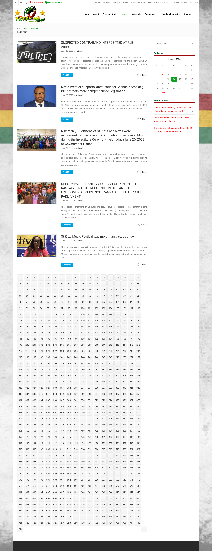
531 (76, 455)
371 (89, 400)
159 (117, 326)
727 (62, 523)
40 (41, 289)
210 (96, 345)
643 (103, 492)
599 (48, 480)
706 (41, 516)
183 (34, 339)
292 (41, 375)
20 (27, 283)
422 (69, 418)
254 (27, 363)
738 (138, 523)
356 (110, 394)
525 (34, 455)
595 (20, 480)
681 (117, 504)
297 (76, 375)
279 (76, 369)
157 (103, 326)
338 (110, 388)
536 (110, 455)
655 (62, 498)
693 (76, 510)
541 (20, 461)
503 (131, 443)
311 (48, 382)
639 (76, 492)
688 (41, 510)
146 (27, 326)
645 (117, 492)
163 (20, 332)
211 (103, 345)
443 (89, 424)
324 (138, 382)
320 (110, 382)
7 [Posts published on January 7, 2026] (174, 74)
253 (20, 363)
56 (27, 296)
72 (138, 296)
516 (96, 449)
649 (20, 498)
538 (124, 455)
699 (117, 510)
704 (27, 516)
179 (131, 332)
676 (83, 504)
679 (103, 504)
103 (103, 308)
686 (27, 510)
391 (103, 406)
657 (76, 498)
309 (34, 382)
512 (69, 449)
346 (41, 394)
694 (83, 510)
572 (110, 467)
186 (55, 339)
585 (76, 474)
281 (89, 369)
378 (138, 400)
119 (89, 314)
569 (89, 467)
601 (62, 480)
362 (27, 400)
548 (69, 461)
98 (69, 308)
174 (96, 332)
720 (138, 516)
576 (138, 467)
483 (117, 437)
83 (90, 302)
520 (124, 449)
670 (41, 504)
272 (27, 369)
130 (41, 320)
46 (83, 289)
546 (55, 461)
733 (103, 523)
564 (55, 467)
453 (34, 431)
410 (110, 412)
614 (27, 486)
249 (117, 357)
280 (83, 369)
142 (124, 320)
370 (83, 400)
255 (34, 363)
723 (34, 523)
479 (89, 437)
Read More (67, 75)
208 (83, 345)
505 (20, 449)
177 (117, 332)
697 (103, 510)
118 (83, 314)
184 (41, 339)
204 (55, 345)
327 (34, 388)
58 (41, 296)
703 (20, 516)
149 (48, 326)
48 (97, 289)
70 (124, 296)
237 (34, 357)
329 (48, 388)
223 (62, 351)
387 (76, 406)
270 (138, 363)
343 (20, 394)
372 (96, 400)
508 (41, 449)
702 (138, 510)
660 (96, 498)
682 (124, 504)
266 (110, 363)
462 (96, 431)
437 (48, 424)
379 (20, 406)
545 (48, 461)
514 (83, 449)
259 (62, 363)
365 (48, 400)
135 (76, 320)
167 (48, 332)
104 (110, 308)
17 (131, 277)
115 (62, 314)
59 (48, 296)
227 (89, 351)
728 (69, 523)
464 (110, 431)
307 (20, 382)
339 (117, 388)
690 (55, 510)
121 (103, 314)
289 (20, 375)
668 (27, 504)
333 (76, 388)
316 (83, 382)
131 (48, 320)
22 (41, 283)
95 (48, 308)
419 (48, 418)
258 (55, 363)
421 (62, 418)
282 (96, 369)
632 (27, 492)
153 (76, 326)
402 (55, 412)
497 (89, 443)
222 (55, 351)
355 (103, 394)
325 (20, 388)
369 (76, 400)
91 (20, 308)
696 (96, 510)
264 (96, 363)
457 (62, 431)
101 (89, 308)
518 (110, 449)
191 (89, 339)
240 (55, 357)
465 (117, 431)
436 (41, 424)
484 (124, 437)
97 (62, 308)
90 (138, 302)
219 (34, 351)
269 (131, 363)
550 (83, 461)
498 (96, 443)
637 (62, 492)
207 (76, 345)
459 (76, 431)
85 (103, 302)
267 (117, 363)
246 (96, 357)
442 (83, 424)
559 (20, 467)
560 (27, 467)
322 (124, 382)
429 (117, 418)
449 (131, 424)
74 (27, 302)
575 (131, 467)
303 (117, 375)
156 (96, 326)
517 (103, 449)
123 (117, 314)
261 (76, 363)
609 (117, 480)
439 (62, 424)
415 (20, 418)
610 (124, 480)
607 (103, 480)
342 (138, 388)
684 (138, 504)
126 (138, 314)
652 (41, 498)
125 (131, 314)
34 (124, 283)
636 (55, 492)
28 (83, 283)
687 (34, 510)
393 (117, 406)
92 (27, 308)
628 (124, 486)
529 (62, 455)
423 (76, 418)
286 (124, 369)
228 (96, 351)
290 (27, 375)
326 (27, 388)
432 (138, 418)
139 (103, 320)
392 (110, 406)
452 (27, 431)
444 (96, 424)
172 (83, 332)
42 (55, 289)
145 (20, 326)
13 (103, 277)
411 (117, 412)
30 (97, 283)
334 (83, 388)
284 (110, 369)
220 (41, 351)
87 (117, 302)
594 (138, 474)
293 (48, 375)
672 (55, 504)
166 (41, 332)
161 (131, 326)
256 (41, 363)
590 (110, 474)
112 (41, 314)
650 (27, 498)
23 (48, 283)
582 (55, 474)
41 (48, 289)
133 (62, 320)
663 (117, 498)
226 (83, 351)
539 (131, 455)
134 (69, 320)
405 (76, 412)
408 (96, 412)
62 (69, 296)
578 (27, 474)
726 (55, 523)
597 (34, 480)
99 (76, 308)
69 (117, 296)
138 (96, 320)
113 (48, 314)
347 (48, 394)
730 (83, 523)
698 (110, 510)
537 (117, 455)
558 (138, 461)
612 (138, 480)
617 (48, 486)
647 (131, 492)
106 (124, 308)
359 (131, 394)
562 (41, 467)
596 (27, 480)
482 (110, 437)
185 (48, 339)
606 (96, 480)
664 (124, 498)
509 (48, 449)
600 (55, 480)
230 (110, 351)
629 (131, 486)
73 (20, 302)
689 (48, 510)
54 (138, 289)
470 (27, 437)
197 (131, 339)
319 (103, 382)
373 (103, 400)
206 (69, 345)
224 (69, 351)
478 (83, 437)
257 (48, 363)
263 (89, 363)
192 (96, 339)
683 (131, 504)
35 (131, 283)
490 (41, 443)
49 (103, 289)
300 (96, 375)
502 (124, 443)
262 (83, 363)
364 (41, 400)
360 (138, 394)
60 (55, 296)
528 (55, 455)
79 (62, 302)
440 (69, 424)
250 (124, 357)
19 (20, 283)
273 (34, 369)
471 (34, 437)
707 (48, 516)
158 (110, 326)
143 (131, 320)
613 (20, 486)
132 (55, 320)
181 (20, 339)
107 (131, 308)
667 (20, 504)
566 (69, 467)
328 (41, 388)
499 (103, 443)
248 (110, 357)
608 (110, 480)
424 (83, 418)
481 (103, 437)
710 (69, 516)
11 (90, 277)
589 (103, 474)
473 (48, 437)
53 (131, 289)
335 (89, 388)
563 (48, 467)
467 (131, 431)
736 (124, 523)
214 (124, 345)
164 (27, 332)
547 (62, 461)
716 (110, 516)
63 (76, 296)
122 (110, 314)
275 (48, 369)
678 (96, 504)
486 (138, 437)
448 (124, 424)
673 (62, 504)
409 (103, 412)
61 (62, 296)
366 (55, 400)
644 (110, 492)
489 (34, 443)
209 (89, 345)
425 (89, 418)
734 (110, 523)
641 (89, 492)
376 (124, 400)
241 (62, 357)
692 (69, 510)
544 (41, 461)
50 (110, 289)
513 (76, 449)
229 (103, 351)
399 (34, 412)
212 (110, 345)
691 (62, 510)
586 (83, 474)
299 (89, 375)
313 (62, 382)
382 (41, 406)
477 (76, 437)
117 (76, 314)
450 (138, 424)
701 (131, 510)
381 (34, 406)
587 (89, 474)
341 (131, 388)
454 (41, 431)
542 (27, 461)
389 (89, 406)
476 (69, 437)
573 (117, 467)
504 (138, 443)
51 (117, 289)
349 (62, 394)
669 (34, 504)
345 (34, 394)
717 (117, 516)
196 (124, 339)
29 (90, 283)
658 (83, 498)
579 (34, 474)
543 (34, 461)
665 (131, 498)
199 (20, 345)
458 (69, 431)
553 (103, 461)
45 (76, 289)
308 (27, 382)
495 (76, 443)
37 (20, 289)
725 (48, 523)
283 (103, 369)
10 (83, 277)
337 (103, 388)
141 (117, 320)
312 (55, 382)
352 (83, 394)
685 (20, 510)
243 (76, 357)
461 (89, 431)
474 (55, 437)
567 (76, 467)
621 (76, 486)
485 (131, 437)
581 (48, 474)
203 (48, 345)
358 (124, 394)
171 (76, 332)
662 (110, 498)
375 (117, 400)
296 (69, 375)
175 (103, 332)
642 (96, 492)
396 (138, 406)
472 (41, 437)
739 (20, 529)
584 (69, 474)
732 (96, 523)
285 (117, 369)
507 (34, 449)
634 (41, 492)
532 (83, 455)
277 (62, 369)
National (79, 51)
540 (138, 455)
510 (55, 449)
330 (55, 388)
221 (48, 351)
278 (69, 369)
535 (103, 455)
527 (48, 455)
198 (138, 339)
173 (89, 332)
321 (117, 382)
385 (62, 406)
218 (27, 351)
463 (103, 431)
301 (103, 375)
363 (34, 400)
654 (55, 498)
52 (124, 289)
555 (117, 461)
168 (55, 332)
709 (62, 516)
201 (34, 345)
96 (55, 308)
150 (55, 326)
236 (27, 357)
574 (124, 467)
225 (76, 351)
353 (89, 394)
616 (41, 486)
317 (89, 382)
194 (110, 339)
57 (34, 296)
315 (76, 382)
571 (103, 467)
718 (124, 516)
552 (96, 461)
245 (89, 357)
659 (89, 498)
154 (83, 326)
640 (83, 492)
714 (96, 516)
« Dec (162, 93)
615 (34, 486)
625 (103, 486)
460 (83, 431)
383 (48, 406)
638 (69, 492)
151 (62, 326)
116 (69, 314)
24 (55, 283)
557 (131, 461)
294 (55, 375)
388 (83, 406)
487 (20, 443)
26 (69, 283)
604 (83, 480)
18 (138, 277)
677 (89, 504)
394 (124, 406)
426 (96, 418)
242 (69, 357)
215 (131, 345)
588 (96, 474)
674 (69, 504)
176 (110, 332)
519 (117, 449)
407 (89, 412)
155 (89, 326)
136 (83, 320)
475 (62, 437)
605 (89, 480)
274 (41, 369)
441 (76, 424)
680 (110, 504)
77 (48, 302)
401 (48, 412)
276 (55, 369)
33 (117, 283)
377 (131, 400)
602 (69, 480)
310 (41, 382)
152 (69, 326)
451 (20, 431)
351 (76, 394)
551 (89, 461)
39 (34, 289)
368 (69, 400)
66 (97, 296)
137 (89, 320)
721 (20, 523)
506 (27, 449)
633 (34, 492)
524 (27, 455)
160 (124, 326)
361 (20, 400)
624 (96, 486)
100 (83, 308)
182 (27, 339)
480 (96, 437)
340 (124, 388)
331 (62, 388)
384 (55, 406)
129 (34, 320)
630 (138, 486)
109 (20, 314)
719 (131, 516)
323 (131, 382)
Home (19, 28)
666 (138, 498)
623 (89, 486)
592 (124, 474)
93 (34, 308)
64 (83, 296)
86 (110, 302)
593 (131, 474)
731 (89, 523)
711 (76, 516)
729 (76, 523)
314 (69, 382)
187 (62, 339)
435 (34, 424)
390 (96, 406)
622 (83, 486)
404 (69, 412)
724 (41, 523)
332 (69, 388)
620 (69, 486)
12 (97, 277)
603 (76, 480)
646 (124, 492)
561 (34, 467)
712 (83, 516)
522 (138, 449)
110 (27, 314)
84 (97, 302)
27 (76, 283)
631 (20, 492)
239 (48, 357)
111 (34, 314)
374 (110, 400)
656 (69, 498)
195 (117, 339)
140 (110, 320)
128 (27, 320)
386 (69, 406)
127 (20, 320)
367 (62, 400)
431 (131, 418)
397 (20, 412)
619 (62, 486)
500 (110, 443)
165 (34, 332)
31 (103, 283)
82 (83, 302)
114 (55, 314)
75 (34, 302)
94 (41, 308)
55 (20, 296)
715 (103, 516)
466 (124, 431)
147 (34, 326)
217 (20, 351)
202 (41, 345)
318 (96, 382)
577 (20, 474)
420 (55, 418)
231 (117, 351)
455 (48, 431)
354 (96, 394)
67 (103, 296)
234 (138, 351)
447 (117, 424)
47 (90, 289)
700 (124, 510)
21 (34, 283)
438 (55, 424)
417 (34, 418)
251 (131, 357)
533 (89, 455)
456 (55, 431)
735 (117, 523)
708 (55, 516)
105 (117, 308)
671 (48, 504)
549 (76, 461)
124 (124, 314)
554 (110, 461)
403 (62, 412)
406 (83, 412)
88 (124, 302)
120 (96, 314)
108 (138, 308)
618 (55, 486)
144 (138, 320)
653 (48, 498)
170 (69, 332)
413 (131, 412)
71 (131, 296)
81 (76, 302)
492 (55, 443)
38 (27, 289)
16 (124, 277)
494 (69, 443)
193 (103, 339)
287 (131, 369)
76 (41, 302)
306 (138, 375)
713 (89, 516)
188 (69, 339)
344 (27, 394)
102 (96, 308)
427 (103, 418)
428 (110, 418)
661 (103, 498)
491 (48, 443)
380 (27, 406)
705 (34, 516)
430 (124, 418)
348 (55, 394)
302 (110, 375)
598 (41, 480)
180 (138, 332)
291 (34, 375)
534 (96, 455)
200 (27, 345)
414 (138, 412)
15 (117, 277)
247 (103, 357)
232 (124, 351)
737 (131, 523)
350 (69, 394)
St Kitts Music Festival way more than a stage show (98, 236)
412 (124, 412)
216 (138, 345)
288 (138, 369)
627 (117, 486)
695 (89, 510)
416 (27, 418)
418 (41, 418)
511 (62, 449)
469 (20, 437)
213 (117, 345)
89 (131, 302)
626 (110, 486)
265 (103, 363)
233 (131, 351)
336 (96, 388)
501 (117, 443)
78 (55, 302)
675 (76, 504)
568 (83, 467)
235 (20, 357)
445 (103, 424)
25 (62, 283)
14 (110, 277)
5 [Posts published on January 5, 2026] (162, 74)
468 (138, 431)
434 (27, 424)
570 (96, 467)
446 (110, 424)
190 (83, 339)
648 (138, 492)
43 (62, 289)
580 (41, 474)
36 (138, 283)
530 (69, 455)
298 (83, 375)
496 (83, 443)
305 (131, 375)
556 (124, 461)
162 (138, 326)
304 (124, 375)
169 (62, 332)
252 (138, 357)
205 (62, 345)
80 (69, 302)
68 (110, 296)
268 (124, 363)
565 (62, 467)
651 (34, 498)
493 (62, 443)
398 (27, 412)
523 (20, 455)
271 (20, 369)
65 (90, 296)
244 (83, 357)
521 (131, 449)
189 (76, 339)
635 (48, 492)
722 (27, 523)
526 (41, 455)
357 (117, 394)
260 (69, 363)
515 (89, 449)
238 (41, 357)
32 (110, 283)
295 (62, 375)
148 (41, 326)
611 (131, 480)
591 (117, 474)
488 (27, 443)
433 (20, 424)
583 (62, 474)
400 (41, 412)
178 (124, 332)
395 (131, 406)
